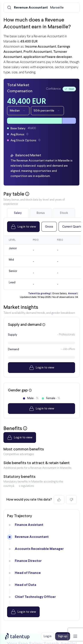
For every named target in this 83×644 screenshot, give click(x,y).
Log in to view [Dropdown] (23, 226)
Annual (72, 293)
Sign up (62, 636)
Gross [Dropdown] (49, 226)
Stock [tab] (64, 212)
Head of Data (25, 585)
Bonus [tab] (41, 212)
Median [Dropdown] (18, 110)
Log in (47, 636)
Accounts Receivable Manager (39, 548)
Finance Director (28, 561)
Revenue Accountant (32, 536)
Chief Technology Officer (35, 597)
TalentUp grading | (39, 293)
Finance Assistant (29, 524)
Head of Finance (28, 573)
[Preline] (20, 636)
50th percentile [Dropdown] (47, 110)
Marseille (39, 7)
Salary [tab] (18, 212)
